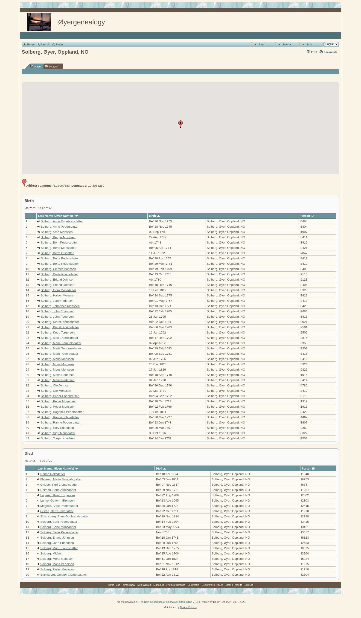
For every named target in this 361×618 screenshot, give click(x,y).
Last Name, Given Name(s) (58, 216)
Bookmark (330, 52)
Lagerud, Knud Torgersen (57, 495)
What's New (129, 585)
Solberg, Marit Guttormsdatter (61, 348)
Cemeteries (207, 585)
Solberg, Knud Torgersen (58, 332)
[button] (180, 124)
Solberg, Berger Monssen (58, 237)
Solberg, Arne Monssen (57, 232)
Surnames (158, 585)
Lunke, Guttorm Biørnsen (57, 500)
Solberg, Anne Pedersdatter (60, 226)
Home (31, 44)
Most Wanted (144, 585)
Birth (154, 216)
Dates (228, 585)
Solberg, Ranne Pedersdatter (61, 422)
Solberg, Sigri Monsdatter (58, 433)
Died (161, 468)
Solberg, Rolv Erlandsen (57, 427)
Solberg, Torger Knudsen (58, 438)
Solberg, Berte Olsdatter (57, 253)
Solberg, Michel (50, 553)
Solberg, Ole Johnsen (55, 385)
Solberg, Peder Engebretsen (60, 396)
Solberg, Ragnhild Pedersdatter (62, 412)
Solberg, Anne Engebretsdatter (62, 221)
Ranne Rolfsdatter (52, 474)
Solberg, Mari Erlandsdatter (59, 337)
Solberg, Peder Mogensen (58, 401)
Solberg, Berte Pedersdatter (60, 258)
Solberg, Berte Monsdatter (59, 248)
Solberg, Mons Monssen (57, 359)
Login (59, 44)
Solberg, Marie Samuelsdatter (61, 343)
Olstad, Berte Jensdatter (56, 511)
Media (287, 44)
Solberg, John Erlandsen (57, 311)
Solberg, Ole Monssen (56, 390)
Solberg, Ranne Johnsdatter (60, 417)
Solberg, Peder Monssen (58, 406)
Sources (249, 585)
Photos (170, 585)
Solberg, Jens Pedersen (57, 300)
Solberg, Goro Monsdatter (58, 290)
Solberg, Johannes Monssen (60, 306)
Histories (180, 585)
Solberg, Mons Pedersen (58, 375)
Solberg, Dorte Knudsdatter (59, 274)
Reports (238, 585)
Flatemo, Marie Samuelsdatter (61, 479)
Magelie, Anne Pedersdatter (59, 506)
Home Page (114, 585)
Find (262, 44)
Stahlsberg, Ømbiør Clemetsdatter (63, 574)
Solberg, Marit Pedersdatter (59, 353)
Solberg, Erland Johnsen (57, 279)
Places (219, 585)
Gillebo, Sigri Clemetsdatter (59, 484)
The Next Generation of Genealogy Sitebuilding (165, 602)
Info (309, 44)
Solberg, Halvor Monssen (58, 295)
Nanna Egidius (188, 607)
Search (45, 44)
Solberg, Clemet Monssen (58, 269)
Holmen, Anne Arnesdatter (58, 490)
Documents (193, 585)
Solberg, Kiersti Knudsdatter (60, 322)
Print (314, 52)
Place (35, 66)
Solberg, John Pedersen (57, 316)
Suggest (51, 66)
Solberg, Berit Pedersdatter (59, 242)
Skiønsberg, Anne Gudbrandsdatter (64, 516)
